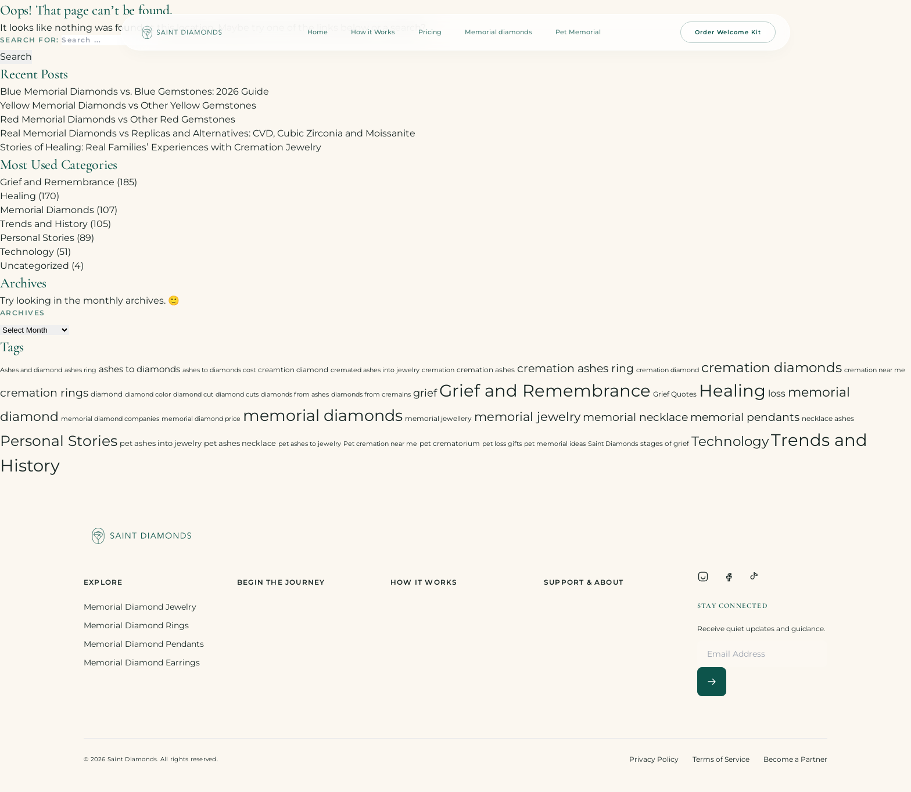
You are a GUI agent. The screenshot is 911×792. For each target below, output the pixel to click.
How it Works (373, 32)
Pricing (430, 32)
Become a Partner (795, 759)
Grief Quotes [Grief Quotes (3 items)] (675, 394)
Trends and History (44, 223)
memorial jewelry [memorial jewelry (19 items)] (527, 416)
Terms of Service (721, 759)
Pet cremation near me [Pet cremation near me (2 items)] (380, 444)
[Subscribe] (711, 681)
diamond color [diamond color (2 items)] (148, 394)
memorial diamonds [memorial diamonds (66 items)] (323, 415)
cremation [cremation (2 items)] (438, 370)
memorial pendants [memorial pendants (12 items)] (744, 417)
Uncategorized (34, 265)
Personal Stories (37, 237)
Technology (27, 251)
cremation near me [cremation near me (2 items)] (874, 370)
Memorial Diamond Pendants (144, 644)
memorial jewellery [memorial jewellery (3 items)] (438, 418)
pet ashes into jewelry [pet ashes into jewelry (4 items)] (161, 443)
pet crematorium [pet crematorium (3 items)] (449, 443)
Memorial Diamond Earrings (142, 662)
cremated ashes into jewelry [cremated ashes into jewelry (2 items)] (375, 370)
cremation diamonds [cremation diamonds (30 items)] (771, 367)
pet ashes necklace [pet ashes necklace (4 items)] (240, 443)
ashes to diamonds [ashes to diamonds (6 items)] (139, 369)
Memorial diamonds (498, 32)
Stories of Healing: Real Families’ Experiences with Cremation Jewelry (160, 147)
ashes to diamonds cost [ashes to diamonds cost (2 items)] (219, 370)
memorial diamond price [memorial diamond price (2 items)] (201, 419)
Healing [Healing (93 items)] (732, 390)
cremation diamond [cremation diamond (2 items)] (667, 370)
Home (317, 32)
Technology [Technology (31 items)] (730, 441)
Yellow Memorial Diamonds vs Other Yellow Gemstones (128, 105)
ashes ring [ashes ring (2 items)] (80, 370)
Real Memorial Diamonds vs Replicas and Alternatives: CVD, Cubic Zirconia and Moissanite (207, 133)
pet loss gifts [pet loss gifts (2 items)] (502, 444)
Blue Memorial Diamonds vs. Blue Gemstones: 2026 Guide (134, 91)
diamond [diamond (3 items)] (107, 394)
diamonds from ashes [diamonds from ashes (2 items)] (295, 394)
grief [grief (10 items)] (425, 393)
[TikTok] (754, 576)
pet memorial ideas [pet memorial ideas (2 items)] (555, 444)
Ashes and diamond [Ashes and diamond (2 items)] (31, 370)
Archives (22, 312)
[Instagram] (703, 576)
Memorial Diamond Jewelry (140, 607)
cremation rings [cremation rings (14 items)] (44, 392)
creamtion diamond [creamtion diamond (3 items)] (293, 369)
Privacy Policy (654, 759)
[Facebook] (728, 576)
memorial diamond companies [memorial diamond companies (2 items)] (110, 419)
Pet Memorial (578, 32)
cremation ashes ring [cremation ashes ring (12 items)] (575, 368)
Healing (18, 195)
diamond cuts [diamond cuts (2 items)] (237, 394)
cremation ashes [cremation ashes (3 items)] (486, 369)
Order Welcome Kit (728, 32)
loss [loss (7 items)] (777, 393)
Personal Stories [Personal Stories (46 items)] (58, 440)
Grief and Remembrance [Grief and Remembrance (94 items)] (545, 390)
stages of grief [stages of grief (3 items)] (664, 443)
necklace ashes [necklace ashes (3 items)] (828, 418)
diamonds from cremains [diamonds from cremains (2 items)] (371, 394)
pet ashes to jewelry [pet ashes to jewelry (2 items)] (309, 444)
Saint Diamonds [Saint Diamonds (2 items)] (613, 444)
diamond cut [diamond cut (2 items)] (193, 394)
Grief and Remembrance (57, 182)
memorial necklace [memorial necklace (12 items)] (635, 417)
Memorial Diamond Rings (136, 625)
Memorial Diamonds (47, 209)
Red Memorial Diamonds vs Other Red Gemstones (117, 119)
